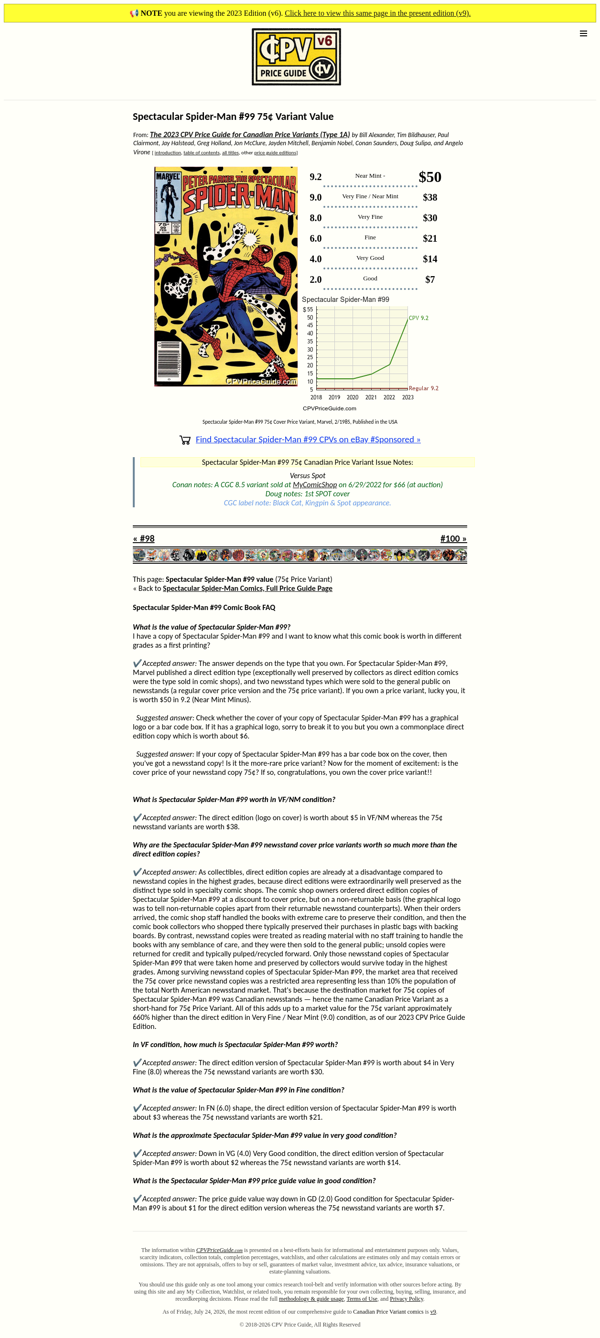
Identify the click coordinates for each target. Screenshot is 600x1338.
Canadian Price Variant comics (388, 1311)
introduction (168, 153)
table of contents (201, 153)
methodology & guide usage (311, 1298)
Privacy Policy (406, 1298)
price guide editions (275, 153)
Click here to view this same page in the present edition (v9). (378, 13)
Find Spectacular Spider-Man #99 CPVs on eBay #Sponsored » (300, 439)
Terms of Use (362, 1298)
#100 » (453, 538)
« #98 (144, 538)
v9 (433, 1311)
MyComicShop (315, 484)
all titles (230, 153)
